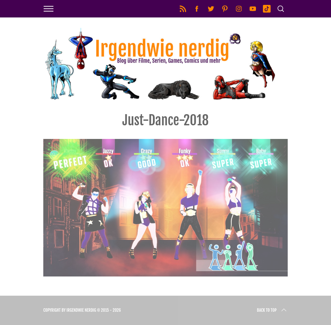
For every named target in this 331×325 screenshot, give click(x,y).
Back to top (272, 310)
